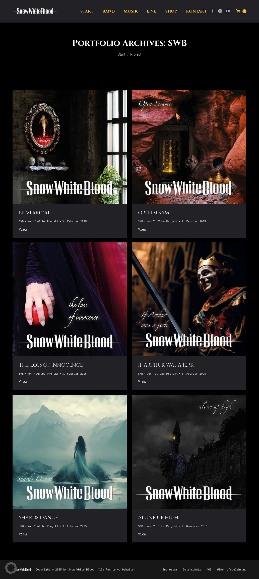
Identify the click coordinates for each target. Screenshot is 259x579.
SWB (21, 221)
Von (43, 221)
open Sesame (155, 212)
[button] (11, 568)
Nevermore (35, 212)
